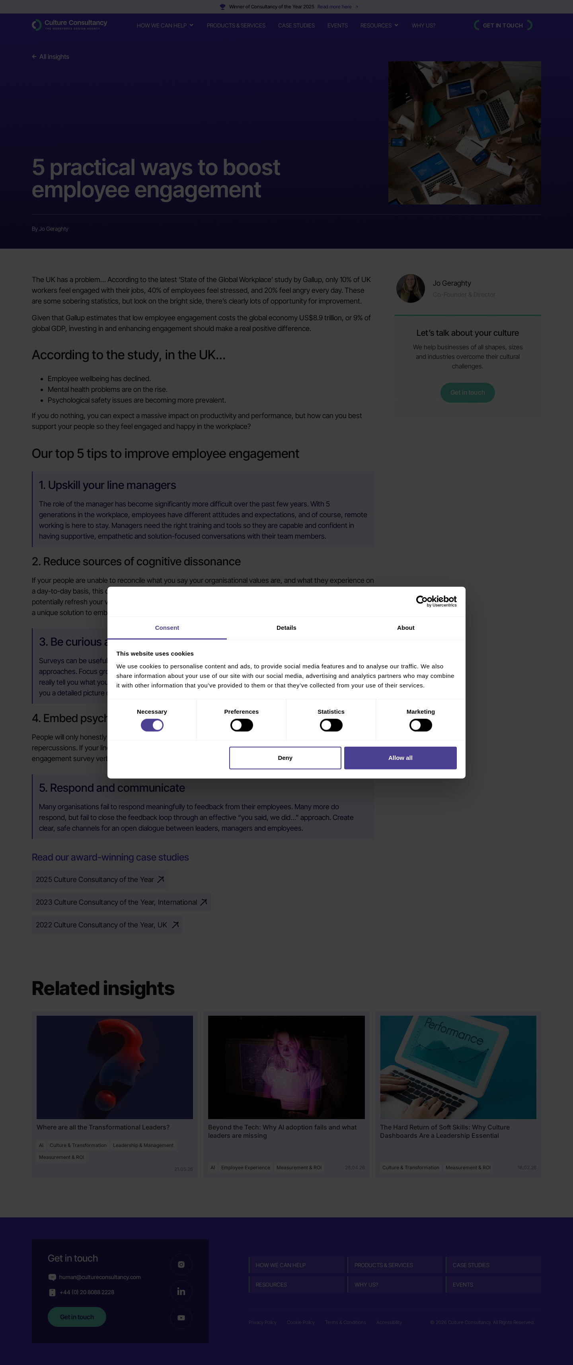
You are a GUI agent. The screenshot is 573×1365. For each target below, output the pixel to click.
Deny (285, 757)
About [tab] (406, 627)
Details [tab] (286, 627)
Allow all (400, 757)
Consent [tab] (167, 627)
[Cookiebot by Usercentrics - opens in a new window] (422, 602)
